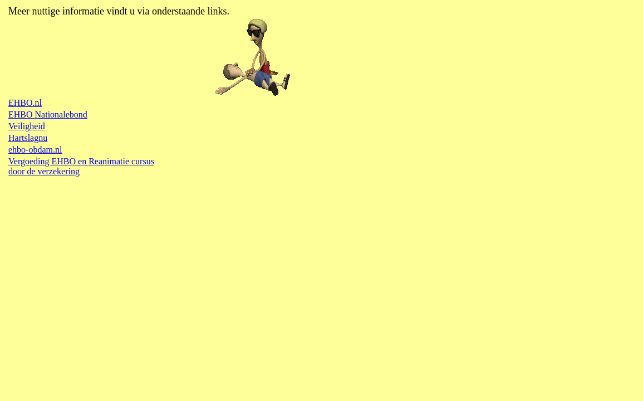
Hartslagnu (27, 138)
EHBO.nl (25, 102)
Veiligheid (26, 126)
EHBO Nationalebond (47, 114)
